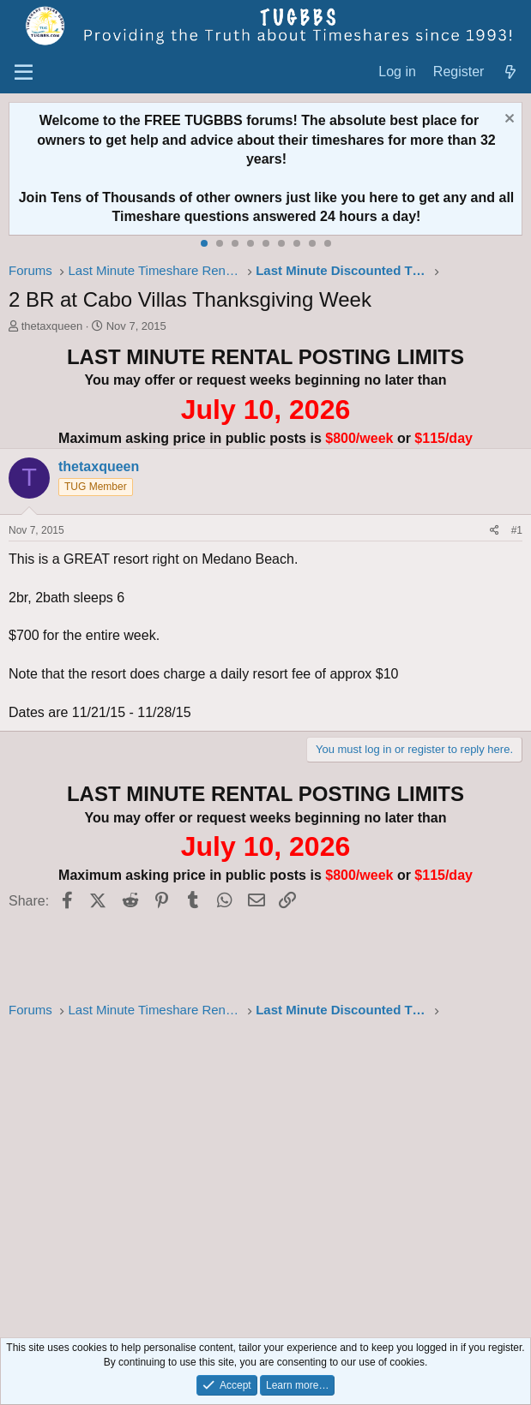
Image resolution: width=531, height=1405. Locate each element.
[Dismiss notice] (507, 120)
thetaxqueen (52, 326)
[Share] (494, 531)
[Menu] (23, 72)
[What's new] (510, 72)
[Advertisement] (265, 1173)
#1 (516, 530)
